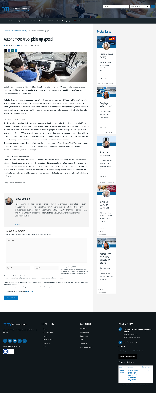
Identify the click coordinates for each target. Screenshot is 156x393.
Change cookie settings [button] (127, 356)
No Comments (110, 83)
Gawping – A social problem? (105, 105)
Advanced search (150, 12)
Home (10, 21)
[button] (5, 50)
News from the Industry (19, 31)
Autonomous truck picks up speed (28, 39)
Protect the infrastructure (105, 154)
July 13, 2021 (101, 182)
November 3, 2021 (103, 133)
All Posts (17, 224)
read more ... (103, 78)
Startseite (7, 31)
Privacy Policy (30, 291)
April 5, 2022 (101, 83)
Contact (50, 21)
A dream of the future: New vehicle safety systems (105, 258)
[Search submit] (153, 6)
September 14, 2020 (103, 231)
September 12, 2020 (103, 289)
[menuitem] (77, 21)
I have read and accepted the (20, 291)
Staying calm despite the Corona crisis (104, 204)
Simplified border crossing (106, 55)
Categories (20, 21)
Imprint (41, 21)
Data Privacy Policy (47, 340)
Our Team (32, 21)
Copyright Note (47, 343)
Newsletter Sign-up (63, 21)
